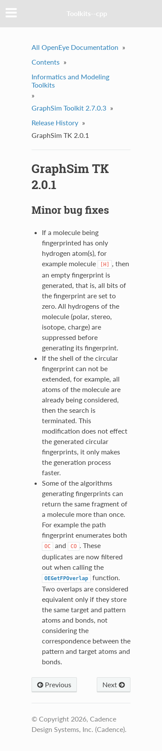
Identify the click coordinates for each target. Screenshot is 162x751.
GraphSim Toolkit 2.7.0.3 (69, 108)
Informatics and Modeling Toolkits (70, 80)
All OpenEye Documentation (75, 47)
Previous (54, 684)
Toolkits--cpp (87, 13)
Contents (46, 62)
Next (113, 684)
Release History (55, 122)
